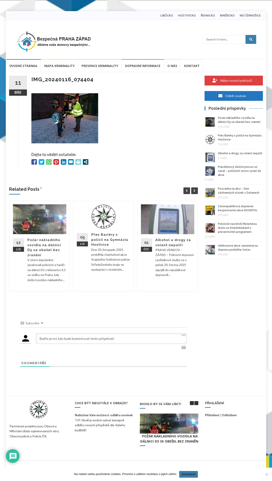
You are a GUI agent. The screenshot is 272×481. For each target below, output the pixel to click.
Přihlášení (212, 415)
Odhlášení (229, 415)
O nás (172, 66)
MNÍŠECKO (227, 15)
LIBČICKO (166, 15)
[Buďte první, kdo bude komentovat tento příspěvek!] (111, 338)
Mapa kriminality (59, 66)
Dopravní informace (142, 66)
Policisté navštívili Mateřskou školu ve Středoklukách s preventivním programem (237, 227)
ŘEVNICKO (208, 15)
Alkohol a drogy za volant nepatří (240, 153)
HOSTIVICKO (187, 15)
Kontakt (192, 66)
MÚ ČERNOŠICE (250, 15)
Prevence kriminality (99, 66)
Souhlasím (188, 474)
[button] (196, 403)
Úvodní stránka (23, 66)
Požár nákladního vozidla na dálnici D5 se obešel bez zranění (169, 438)
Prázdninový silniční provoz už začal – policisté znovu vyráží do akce (239, 171)
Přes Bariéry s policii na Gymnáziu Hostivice (109, 240)
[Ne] (266, 474)
